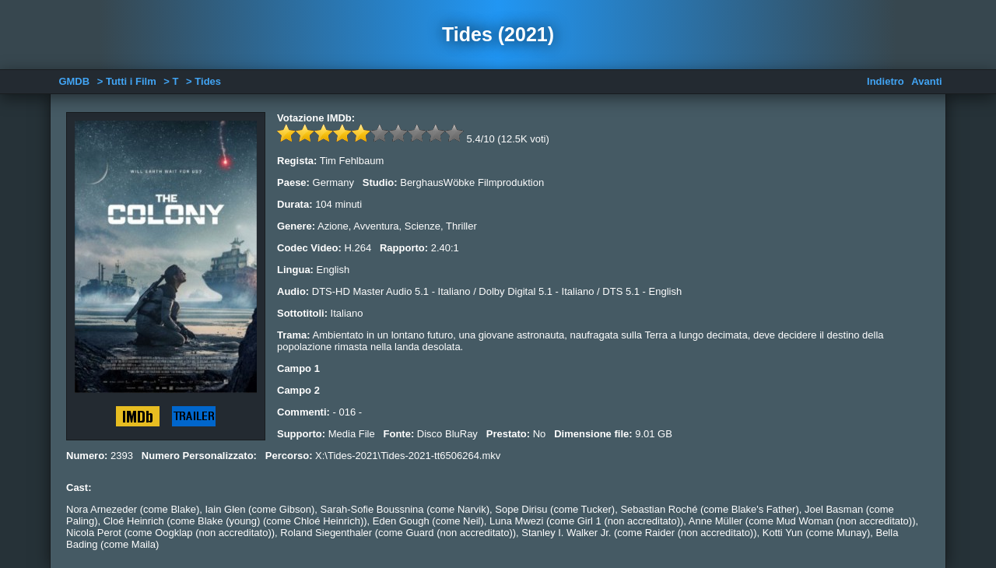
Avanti (926, 81)
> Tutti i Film (126, 81)
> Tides (203, 81)
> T (170, 81)
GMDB (73, 81)
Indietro (885, 81)
